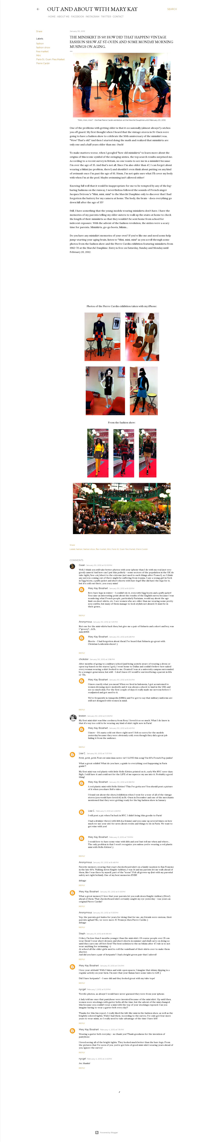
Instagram (91, 16)
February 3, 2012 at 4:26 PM (108, 811)
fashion (40, 43)
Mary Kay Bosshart (98, 588)
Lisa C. (82, 753)
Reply (82, 615)
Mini (38, 55)
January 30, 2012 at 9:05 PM (112, 891)
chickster (83, 659)
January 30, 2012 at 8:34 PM (122, 680)
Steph (82, 933)
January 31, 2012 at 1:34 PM (112, 965)
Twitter (105, 16)
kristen (82, 715)
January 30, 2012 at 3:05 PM (99, 716)
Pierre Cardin (43, 63)
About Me (62, 16)
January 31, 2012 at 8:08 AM (99, 934)
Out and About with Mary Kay (92, 9)
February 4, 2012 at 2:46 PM (99, 1059)
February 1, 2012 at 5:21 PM (98, 989)
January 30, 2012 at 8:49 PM (122, 728)
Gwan (82, 565)
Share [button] (39, 31)
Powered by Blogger (106, 1132)
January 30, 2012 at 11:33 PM (105, 912)
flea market (42, 51)
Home (50, 16)
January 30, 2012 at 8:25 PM (121, 588)
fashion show (43, 47)
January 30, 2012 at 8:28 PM (122, 637)
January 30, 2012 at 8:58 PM (121, 782)
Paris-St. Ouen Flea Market (50, 59)
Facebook (76, 16)
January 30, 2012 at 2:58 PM (102, 659)
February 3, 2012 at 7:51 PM (121, 837)
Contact (117, 16)
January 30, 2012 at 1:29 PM (105, 622)
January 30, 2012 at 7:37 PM (99, 753)
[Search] (172, 9)
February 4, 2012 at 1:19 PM (112, 1029)
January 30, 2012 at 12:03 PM (99, 565)
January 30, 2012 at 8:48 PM (106, 862)
